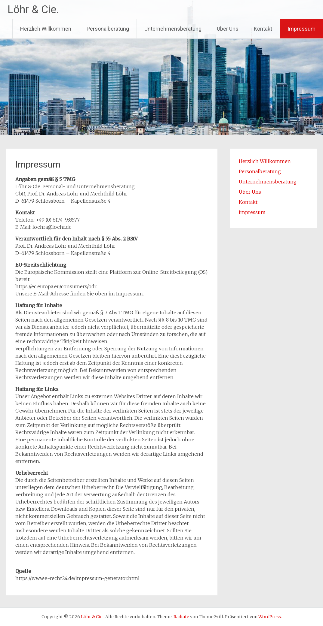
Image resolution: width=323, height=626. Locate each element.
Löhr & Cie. (33, 9)
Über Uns (227, 29)
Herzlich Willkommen (45, 29)
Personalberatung (108, 29)
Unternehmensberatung (172, 29)
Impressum (301, 29)
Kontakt (263, 29)
